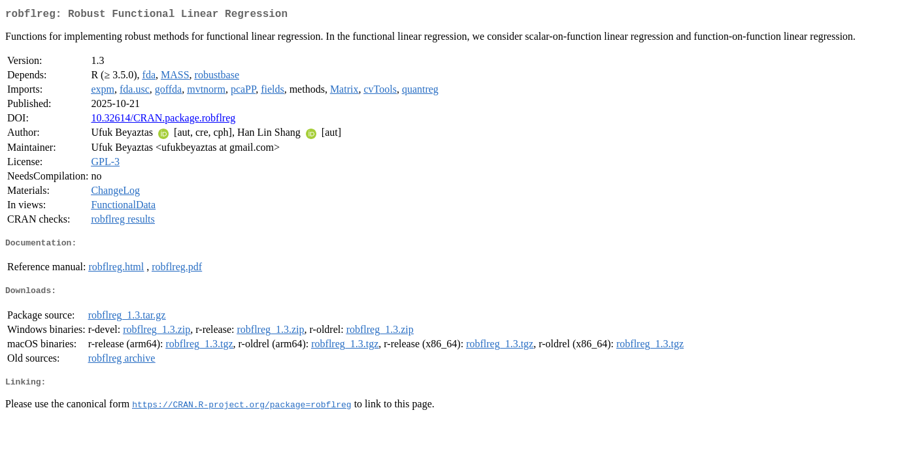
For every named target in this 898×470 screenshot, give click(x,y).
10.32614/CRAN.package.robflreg (163, 120)
